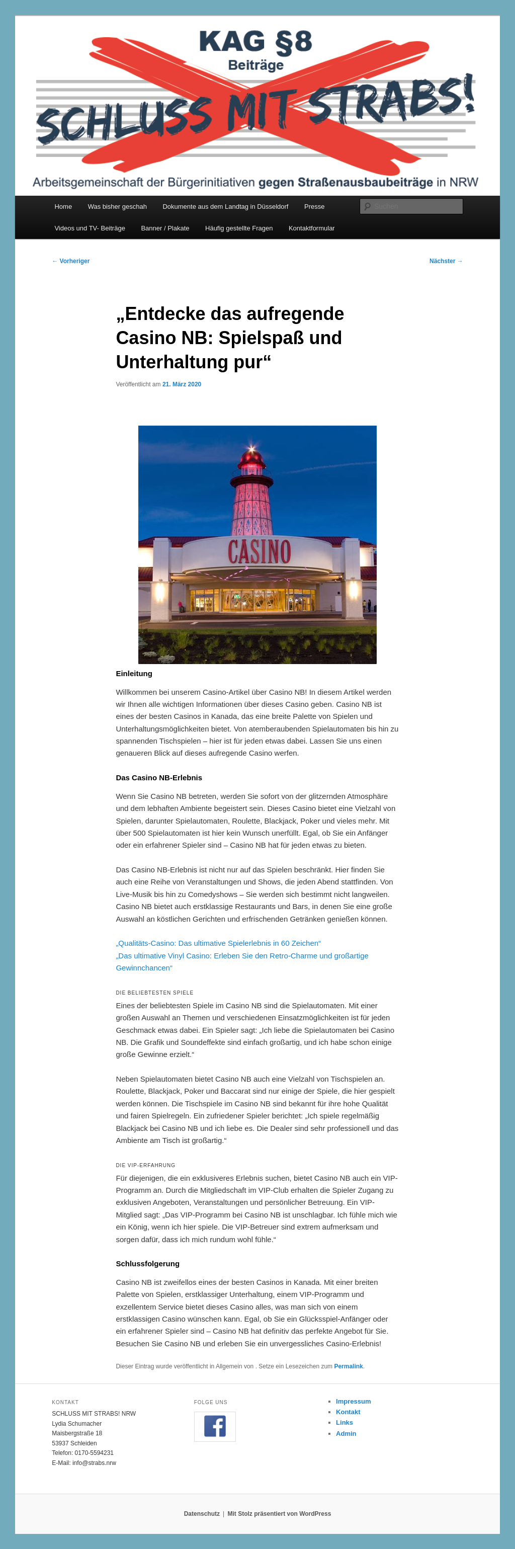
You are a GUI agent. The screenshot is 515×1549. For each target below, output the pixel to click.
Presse (314, 206)
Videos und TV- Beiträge (89, 228)
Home (63, 206)
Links (344, 1422)
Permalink (348, 1366)
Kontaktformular (312, 228)
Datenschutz (202, 1513)
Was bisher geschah (117, 206)
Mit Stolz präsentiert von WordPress (279, 1513)
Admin (346, 1433)
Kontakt (348, 1412)
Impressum (353, 1401)
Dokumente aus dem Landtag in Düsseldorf (225, 206)
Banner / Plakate (165, 228)
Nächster (446, 261)
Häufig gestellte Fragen (239, 228)
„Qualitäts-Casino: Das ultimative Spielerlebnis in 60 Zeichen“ (218, 943)
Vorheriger (71, 261)
